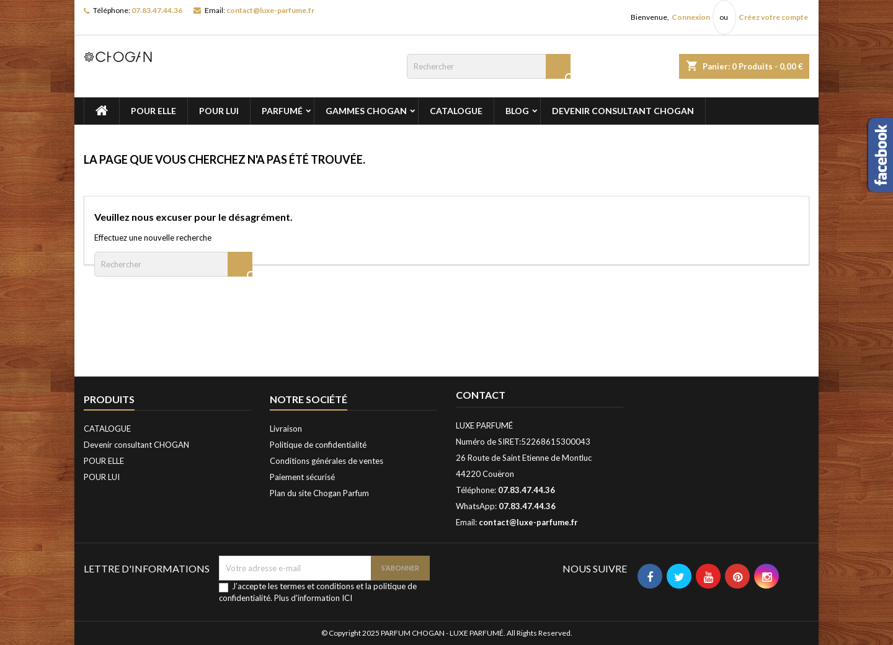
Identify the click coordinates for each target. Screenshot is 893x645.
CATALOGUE (456, 110)
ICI (347, 598)
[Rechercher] (489, 66)
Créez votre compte (773, 17)
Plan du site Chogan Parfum (319, 493)
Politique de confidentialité (318, 445)
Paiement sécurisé (302, 477)
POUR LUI (219, 110)
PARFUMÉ (282, 110)
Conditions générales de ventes (326, 461)
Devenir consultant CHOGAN (623, 110)
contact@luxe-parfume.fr (270, 10)
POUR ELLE (153, 110)
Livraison (286, 429)
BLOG (517, 110)
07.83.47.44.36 (156, 10)
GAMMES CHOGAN (366, 110)
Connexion (691, 17)
